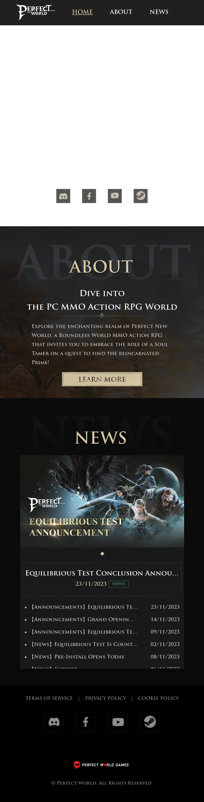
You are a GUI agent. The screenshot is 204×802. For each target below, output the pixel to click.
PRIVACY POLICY (105, 698)
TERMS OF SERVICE (49, 698)
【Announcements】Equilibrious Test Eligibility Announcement (81, 632)
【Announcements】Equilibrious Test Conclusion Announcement (81, 607)
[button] (102, 553)
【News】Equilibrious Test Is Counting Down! (81, 644)
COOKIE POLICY (158, 698)
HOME (82, 12)
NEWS (158, 12)
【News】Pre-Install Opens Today (74, 657)
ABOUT (121, 12)
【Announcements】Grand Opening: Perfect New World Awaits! (81, 620)
